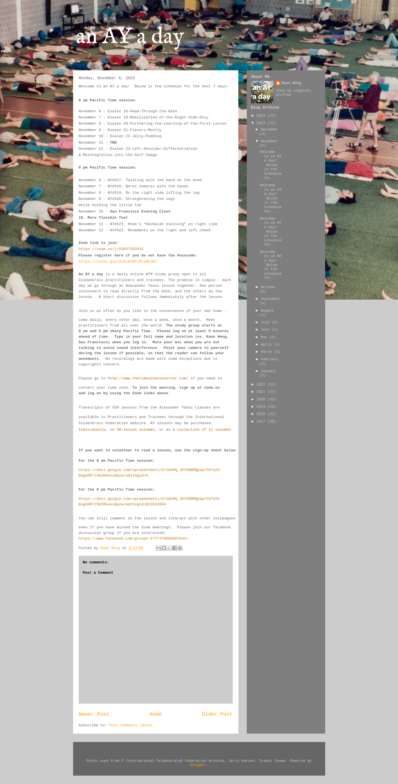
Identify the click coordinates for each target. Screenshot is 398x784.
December (269, 129)
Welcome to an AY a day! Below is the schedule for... (270, 165)
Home (156, 714)
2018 (262, 414)
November (269, 141)
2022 (262, 384)
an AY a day (130, 37)
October (268, 287)
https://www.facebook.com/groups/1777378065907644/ (133, 538)
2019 (262, 407)
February (269, 359)
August (267, 311)
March (267, 352)
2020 (262, 399)
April (267, 344)
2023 (262, 123)
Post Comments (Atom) (131, 725)
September (270, 299)
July (266, 322)
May (265, 337)
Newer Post (94, 714)
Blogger (198, 765)
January (268, 371)
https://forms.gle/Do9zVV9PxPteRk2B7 (118, 262)
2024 (262, 116)
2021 (262, 392)
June (266, 330)
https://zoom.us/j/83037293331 (111, 249)
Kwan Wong (291, 83)
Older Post (217, 714)
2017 (262, 421)
